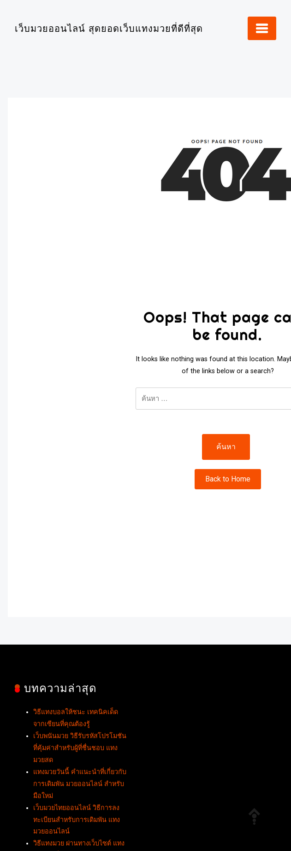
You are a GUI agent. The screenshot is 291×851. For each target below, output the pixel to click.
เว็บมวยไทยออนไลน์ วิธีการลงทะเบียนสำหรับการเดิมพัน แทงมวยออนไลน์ (76, 820)
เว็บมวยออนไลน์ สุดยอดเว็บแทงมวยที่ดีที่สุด (109, 28)
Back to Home (227, 479)
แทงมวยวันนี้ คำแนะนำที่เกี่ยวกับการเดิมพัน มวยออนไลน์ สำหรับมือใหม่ (79, 784)
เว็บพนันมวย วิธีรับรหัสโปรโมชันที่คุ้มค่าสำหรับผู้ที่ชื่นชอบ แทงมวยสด (79, 748)
